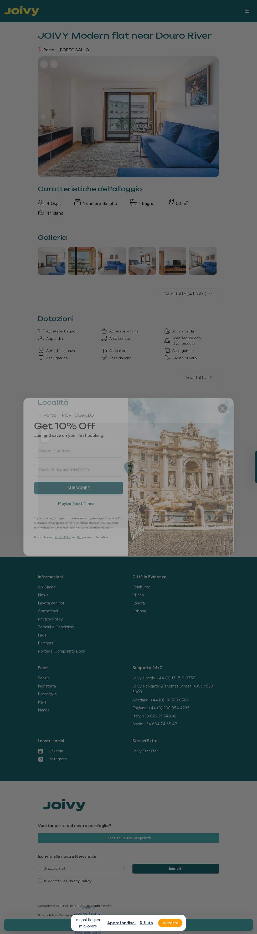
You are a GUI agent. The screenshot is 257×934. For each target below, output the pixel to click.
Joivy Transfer (145, 751)
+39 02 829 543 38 (159, 716)
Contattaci (48, 611)
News (43, 595)
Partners (45, 643)
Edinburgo (141, 587)
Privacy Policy (50, 619)
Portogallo (47, 694)
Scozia (44, 678)
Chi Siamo (47, 587)
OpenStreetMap (178, 525)
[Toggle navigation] (247, 11)
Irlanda (44, 710)
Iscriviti (176, 868)
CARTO (213, 525)
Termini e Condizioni (56, 627)
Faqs (42, 635)
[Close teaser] (244, 482)
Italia (42, 702)
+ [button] (45, 430)
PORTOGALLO (74, 49)
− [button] (45, 438)
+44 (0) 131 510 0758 (176, 678)
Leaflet (158, 525)
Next (218, 118)
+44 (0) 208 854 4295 (168, 708)
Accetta (170, 922)
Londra (138, 603)
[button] (250, 467)
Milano (138, 595)
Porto (49, 49)
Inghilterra (47, 686)
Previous (47, 118)
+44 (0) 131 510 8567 (169, 700)
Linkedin (50, 751)
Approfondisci (121, 922)
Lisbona (139, 611)
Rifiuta (146, 922)
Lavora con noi (51, 603)
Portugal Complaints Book (61, 651)
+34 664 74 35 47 (160, 724)
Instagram (52, 759)
